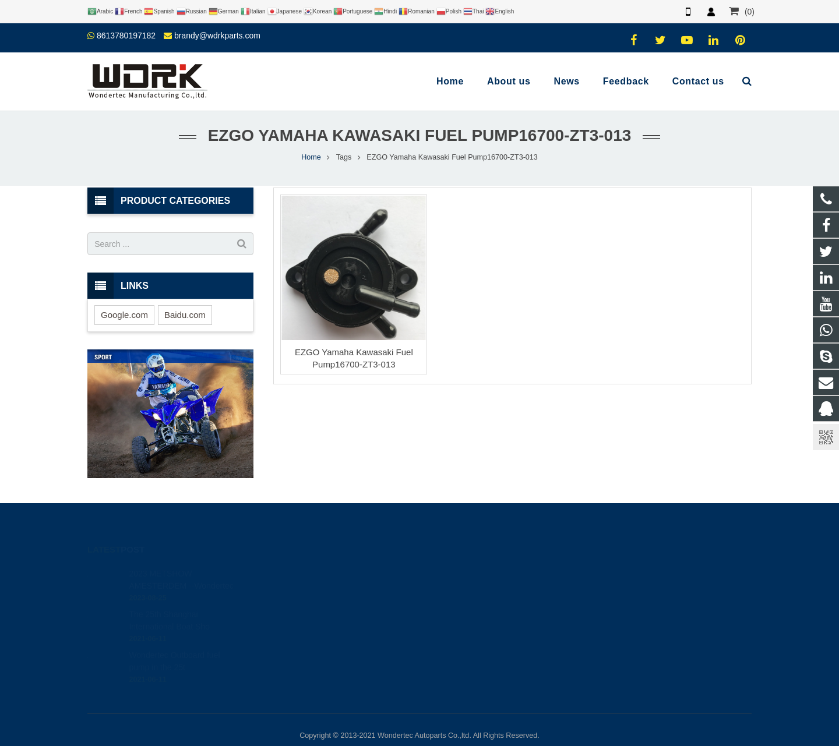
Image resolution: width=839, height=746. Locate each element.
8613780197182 (126, 35)
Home (311, 157)
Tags (344, 157)
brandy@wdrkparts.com (217, 35)
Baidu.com (185, 315)
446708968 (460, 570)
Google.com (124, 315)
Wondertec (458, 638)
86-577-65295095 (469, 604)
